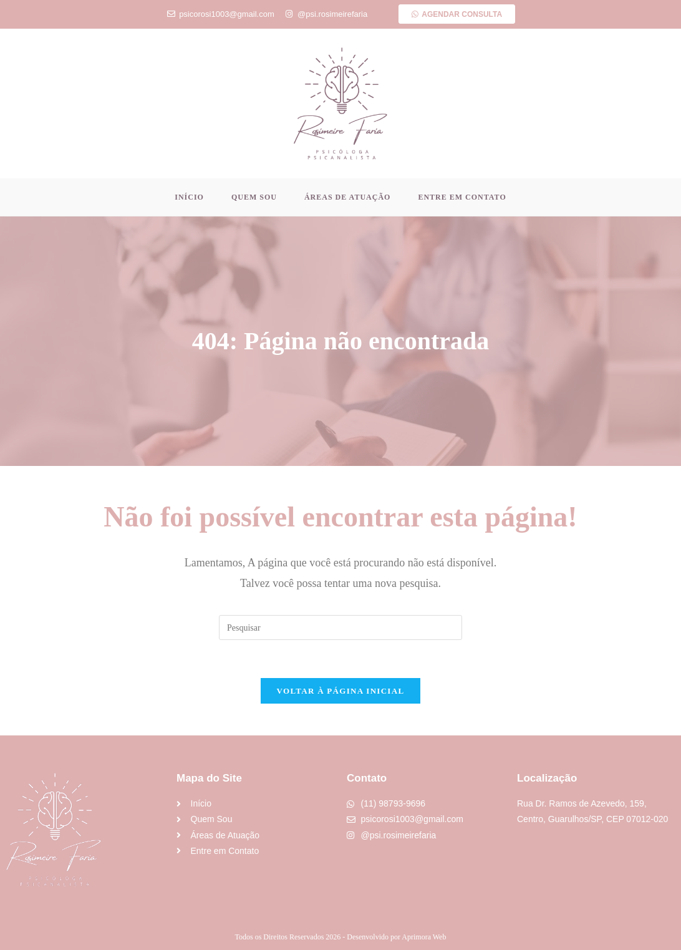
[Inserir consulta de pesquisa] (340, 627)
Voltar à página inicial (341, 691)
